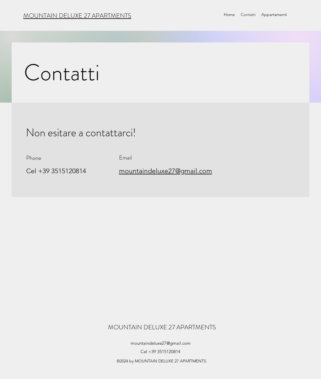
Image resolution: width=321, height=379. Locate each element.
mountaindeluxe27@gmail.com (161, 343)
